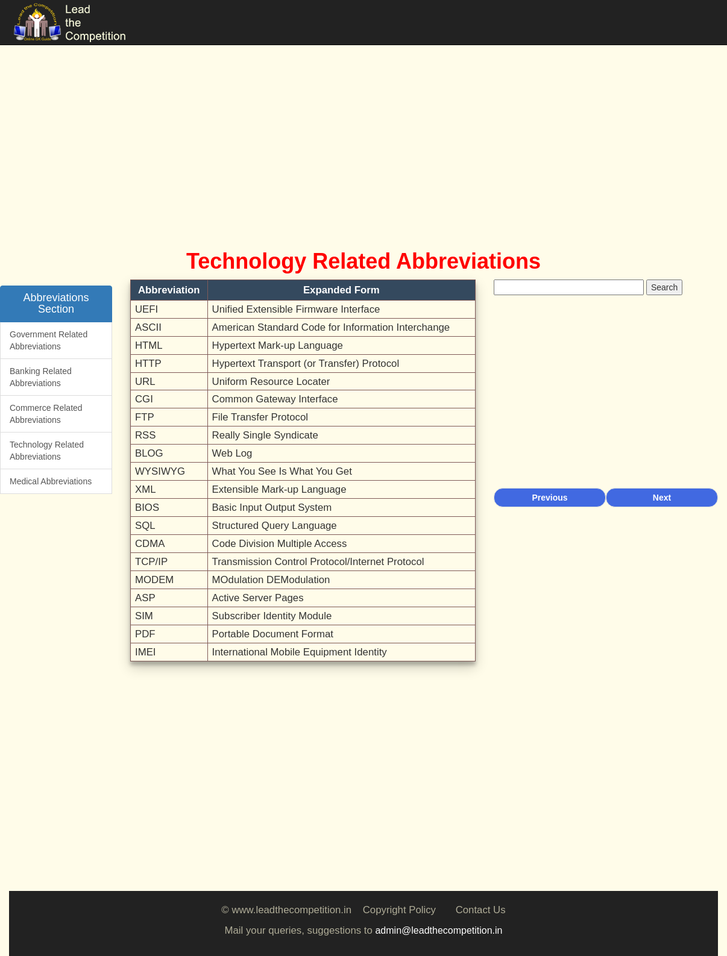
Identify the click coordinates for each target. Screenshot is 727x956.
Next (662, 497)
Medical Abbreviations (51, 481)
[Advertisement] (363, 132)
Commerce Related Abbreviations (46, 414)
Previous (549, 497)
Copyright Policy (399, 910)
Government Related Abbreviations (48, 340)
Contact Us (481, 910)
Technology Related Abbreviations (47, 450)
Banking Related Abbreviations (41, 377)
